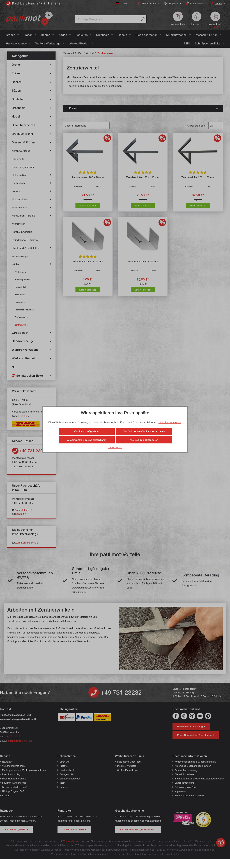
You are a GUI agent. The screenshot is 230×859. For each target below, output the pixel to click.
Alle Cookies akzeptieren (144, 439)
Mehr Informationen (169, 422)
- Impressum (115, 447)
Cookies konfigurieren (86, 431)
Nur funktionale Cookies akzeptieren (144, 431)
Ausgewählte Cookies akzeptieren (86, 439)
